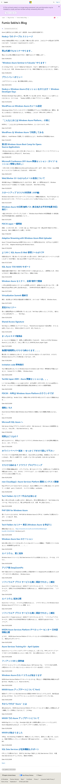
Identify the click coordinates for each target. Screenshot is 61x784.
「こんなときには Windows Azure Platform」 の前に (26, 120)
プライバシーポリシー (12, 77)
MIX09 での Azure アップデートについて (20, 718)
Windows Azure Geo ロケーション (17, 539)
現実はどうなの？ (10, 436)
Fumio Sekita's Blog (22, 17)
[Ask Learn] (54, 17)
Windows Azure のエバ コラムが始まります (22, 675)
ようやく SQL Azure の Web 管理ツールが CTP (23, 252)
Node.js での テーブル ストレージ (17, 36)
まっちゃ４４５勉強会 (12, 336)
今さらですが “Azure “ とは (14, 703)
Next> (3, 763)
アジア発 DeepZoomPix (12, 567)
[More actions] (57, 17)
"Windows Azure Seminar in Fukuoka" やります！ (24, 62)
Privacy (36, 779)
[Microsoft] (30, 2)
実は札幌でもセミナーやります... (17, 50)
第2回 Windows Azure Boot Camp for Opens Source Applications (21, 145)
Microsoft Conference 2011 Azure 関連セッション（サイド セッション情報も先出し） (29, 162)
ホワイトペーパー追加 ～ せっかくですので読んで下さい (28, 450)
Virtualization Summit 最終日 (15, 295)
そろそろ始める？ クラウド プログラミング (22, 465)
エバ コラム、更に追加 (12, 553)
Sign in (58, 2)
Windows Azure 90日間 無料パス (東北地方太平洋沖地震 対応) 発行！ (30, 208)
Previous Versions (14, 779)
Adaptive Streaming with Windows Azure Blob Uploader (27, 238)
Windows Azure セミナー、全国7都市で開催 (22, 281)
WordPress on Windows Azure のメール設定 (22, 106)
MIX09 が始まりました (12, 732)
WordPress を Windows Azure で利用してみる (23, 132)
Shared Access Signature (13, 321)
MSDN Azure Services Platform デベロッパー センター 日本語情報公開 (30, 630)
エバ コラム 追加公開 (11, 598)
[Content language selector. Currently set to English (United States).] (9, 775)
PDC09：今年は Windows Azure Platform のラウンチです (28, 393)
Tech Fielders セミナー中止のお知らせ (19, 496)
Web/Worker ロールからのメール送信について (23, 178)
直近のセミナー (9, 307)
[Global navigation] (1, 2)
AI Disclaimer (4, 779)
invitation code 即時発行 (13, 364)
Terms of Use (4, 781)
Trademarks (13, 781)
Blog (22, 779)
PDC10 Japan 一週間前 (12, 223)
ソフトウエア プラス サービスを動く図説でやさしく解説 (28, 582)
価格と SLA (7, 407)
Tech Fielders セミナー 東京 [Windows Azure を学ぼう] (26, 524)
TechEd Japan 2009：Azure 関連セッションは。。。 (25, 379)
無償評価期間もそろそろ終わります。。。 (21, 350)
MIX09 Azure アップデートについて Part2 (21, 689)
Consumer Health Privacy (47, 779)
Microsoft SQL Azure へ (12, 422)
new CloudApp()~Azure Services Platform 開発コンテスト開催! (30, 481)
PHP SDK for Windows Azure (15, 510)
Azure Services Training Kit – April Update (20, 646)
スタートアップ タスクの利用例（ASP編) (20, 192)
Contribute (29, 779)
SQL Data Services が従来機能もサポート (20, 749)
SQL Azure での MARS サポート (16, 266)
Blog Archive (11, 17)
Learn (3, 17)
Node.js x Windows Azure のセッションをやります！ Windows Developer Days (30, 90)
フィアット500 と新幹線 (13, 660)
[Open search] (53, 2)
